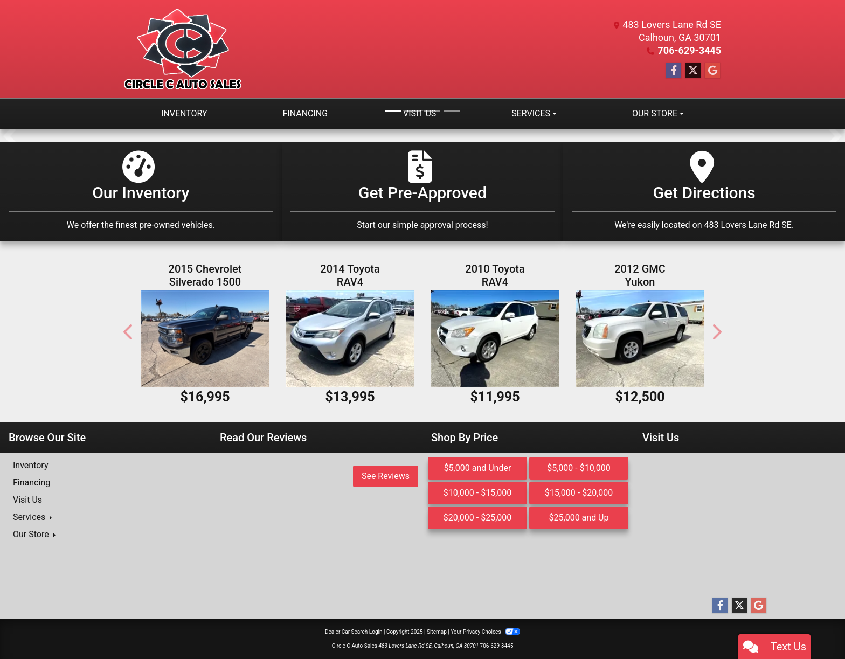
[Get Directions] (704, 191)
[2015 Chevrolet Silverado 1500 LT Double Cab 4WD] (205, 338)
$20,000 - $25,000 (478, 517)
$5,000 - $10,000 (579, 468)
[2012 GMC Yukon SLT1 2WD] (640, 338)
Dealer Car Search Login (354, 632)
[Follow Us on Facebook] (673, 71)
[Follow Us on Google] (712, 71)
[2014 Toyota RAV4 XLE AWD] (350, 338)
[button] (9, 135)
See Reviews (386, 476)
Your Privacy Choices (485, 632)
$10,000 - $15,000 (478, 493)
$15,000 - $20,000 (579, 493)
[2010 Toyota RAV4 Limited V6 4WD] (495, 338)
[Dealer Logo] (182, 49)
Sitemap (437, 632)
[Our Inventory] (141, 191)
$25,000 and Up (579, 517)
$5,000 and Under (477, 468)
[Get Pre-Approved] (423, 191)
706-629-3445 (689, 50)
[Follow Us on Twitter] (693, 71)
